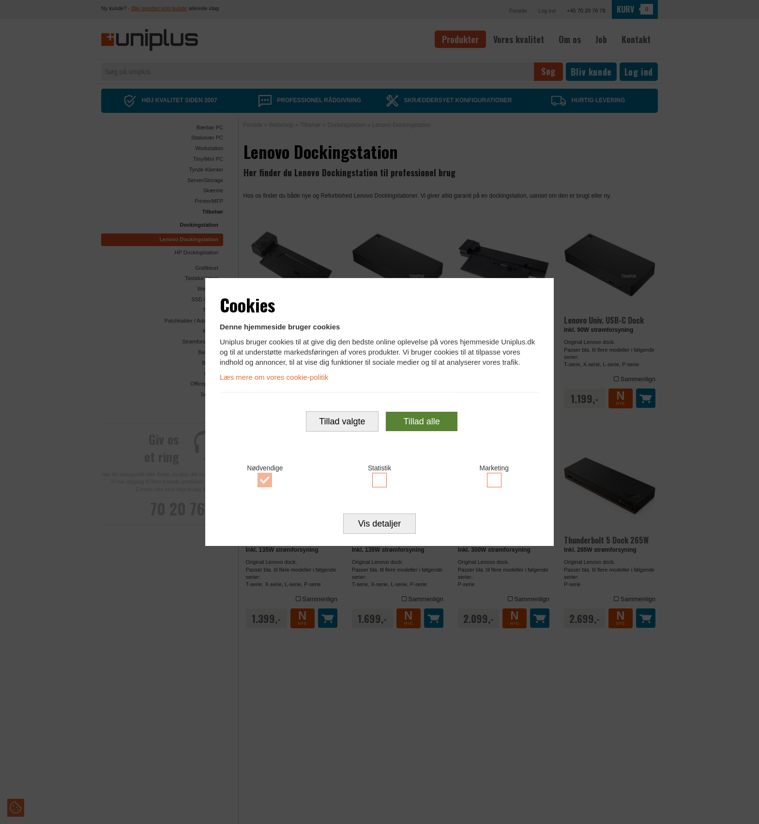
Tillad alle (421, 421)
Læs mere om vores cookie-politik (274, 377)
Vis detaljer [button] (379, 524)
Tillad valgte (342, 421)
